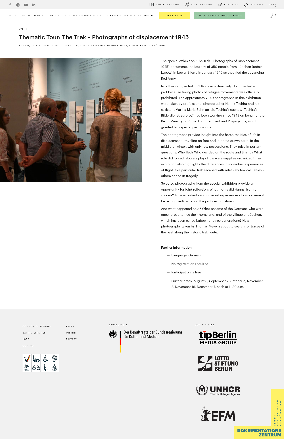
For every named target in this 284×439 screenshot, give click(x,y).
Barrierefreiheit (35, 333)
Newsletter (174, 15)
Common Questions (37, 326)
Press (70, 326)
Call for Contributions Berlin (220, 15)
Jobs (26, 339)
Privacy (71, 339)
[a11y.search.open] (272, 15)
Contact (29, 345)
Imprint (71, 333)
